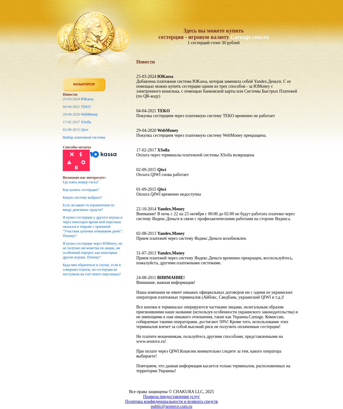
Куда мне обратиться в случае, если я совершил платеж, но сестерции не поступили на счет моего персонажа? (92, 269)
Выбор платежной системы (84, 137)
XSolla (86, 122)
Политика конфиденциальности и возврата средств (171, 401)
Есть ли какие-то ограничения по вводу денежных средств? (89, 207)
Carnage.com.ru (250, 37)
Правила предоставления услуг (171, 396)
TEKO (86, 107)
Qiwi (84, 130)
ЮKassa (87, 99)
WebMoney (89, 114)
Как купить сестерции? (81, 190)
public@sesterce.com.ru (171, 406)
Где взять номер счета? (81, 182)
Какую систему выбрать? (82, 197)
